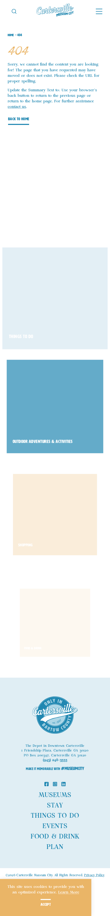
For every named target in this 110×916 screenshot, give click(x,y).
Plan (55, 847)
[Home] (55, 11)
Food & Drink (55, 836)
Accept (46, 904)
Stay (55, 805)
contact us (17, 107)
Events (55, 826)
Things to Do (55, 816)
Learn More (68, 892)
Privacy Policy (94, 875)
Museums (55, 795)
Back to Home (18, 119)
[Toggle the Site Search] (14, 11)
